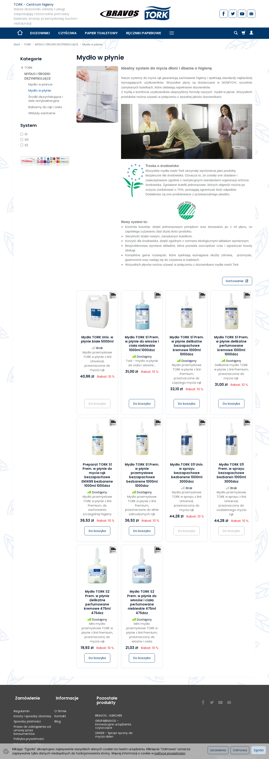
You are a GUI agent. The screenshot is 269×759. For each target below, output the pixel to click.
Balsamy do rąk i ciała (45, 107)
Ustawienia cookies (28, 741)
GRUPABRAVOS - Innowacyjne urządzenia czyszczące (113, 721)
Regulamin (22, 708)
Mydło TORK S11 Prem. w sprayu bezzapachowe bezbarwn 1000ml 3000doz (231, 473)
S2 (24, 145)
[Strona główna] (134, 13)
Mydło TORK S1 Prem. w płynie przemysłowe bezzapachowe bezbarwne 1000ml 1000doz (142, 475)
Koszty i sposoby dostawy (32, 713)
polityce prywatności (169, 753)
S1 (24, 134)
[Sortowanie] (236, 281)
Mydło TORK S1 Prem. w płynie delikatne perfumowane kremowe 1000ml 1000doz (231, 346)
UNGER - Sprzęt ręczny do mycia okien (114, 732)
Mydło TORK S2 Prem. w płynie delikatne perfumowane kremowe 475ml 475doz (97, 603)
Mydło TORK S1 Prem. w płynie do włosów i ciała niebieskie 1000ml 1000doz (142, 344)
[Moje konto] (251, 33)
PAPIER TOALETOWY (101, 33)
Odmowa (240, 750)
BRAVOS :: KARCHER (108, 713)
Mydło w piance (40, 84)
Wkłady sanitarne (41, 113)
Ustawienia (218, 750)
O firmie (60, 708)
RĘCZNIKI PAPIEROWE (143, 33)
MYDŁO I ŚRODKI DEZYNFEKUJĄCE (37, 76)
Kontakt (60, 713)
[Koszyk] (244, 33)
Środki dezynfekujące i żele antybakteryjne (45, 99)
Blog (57, 719)
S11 (24, 139)
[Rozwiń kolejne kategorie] (171, 33)
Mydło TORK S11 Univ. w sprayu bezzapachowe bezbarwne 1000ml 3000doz (186, 473)
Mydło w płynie (39, 90)
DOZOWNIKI (40, 33)
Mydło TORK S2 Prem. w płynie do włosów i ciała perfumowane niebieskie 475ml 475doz (142, 603)
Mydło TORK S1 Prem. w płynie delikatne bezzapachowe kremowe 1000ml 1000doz (187, 346)
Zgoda (259, 750)
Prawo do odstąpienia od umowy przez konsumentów (32, 727)
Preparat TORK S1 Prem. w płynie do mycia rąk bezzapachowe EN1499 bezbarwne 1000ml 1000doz (97, 475)
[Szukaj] (236, 33)
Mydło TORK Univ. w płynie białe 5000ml (97, 340)
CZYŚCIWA (67, 33)
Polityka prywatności (29, 736)
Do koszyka (141, 404)
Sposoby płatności (27, 719)
